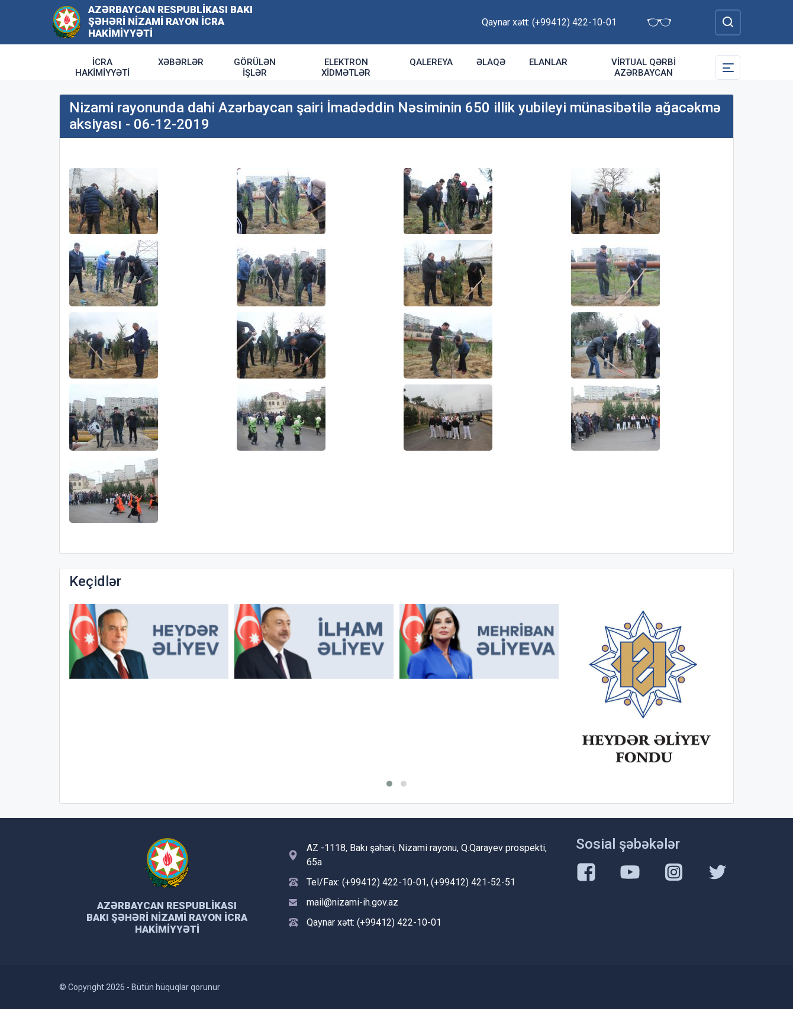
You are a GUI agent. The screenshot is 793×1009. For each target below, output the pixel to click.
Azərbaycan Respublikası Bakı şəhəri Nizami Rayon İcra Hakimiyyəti (170, 21)
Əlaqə (490, 62)
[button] (389, 784)
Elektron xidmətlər (345, 67)
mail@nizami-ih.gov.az (352, 902)
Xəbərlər (181, 62)
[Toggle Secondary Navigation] (728, 67)
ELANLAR (548, 62)
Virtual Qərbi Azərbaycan (643, 67)
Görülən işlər (255, 67)
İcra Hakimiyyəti (102, 67)
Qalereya (431, 62)
